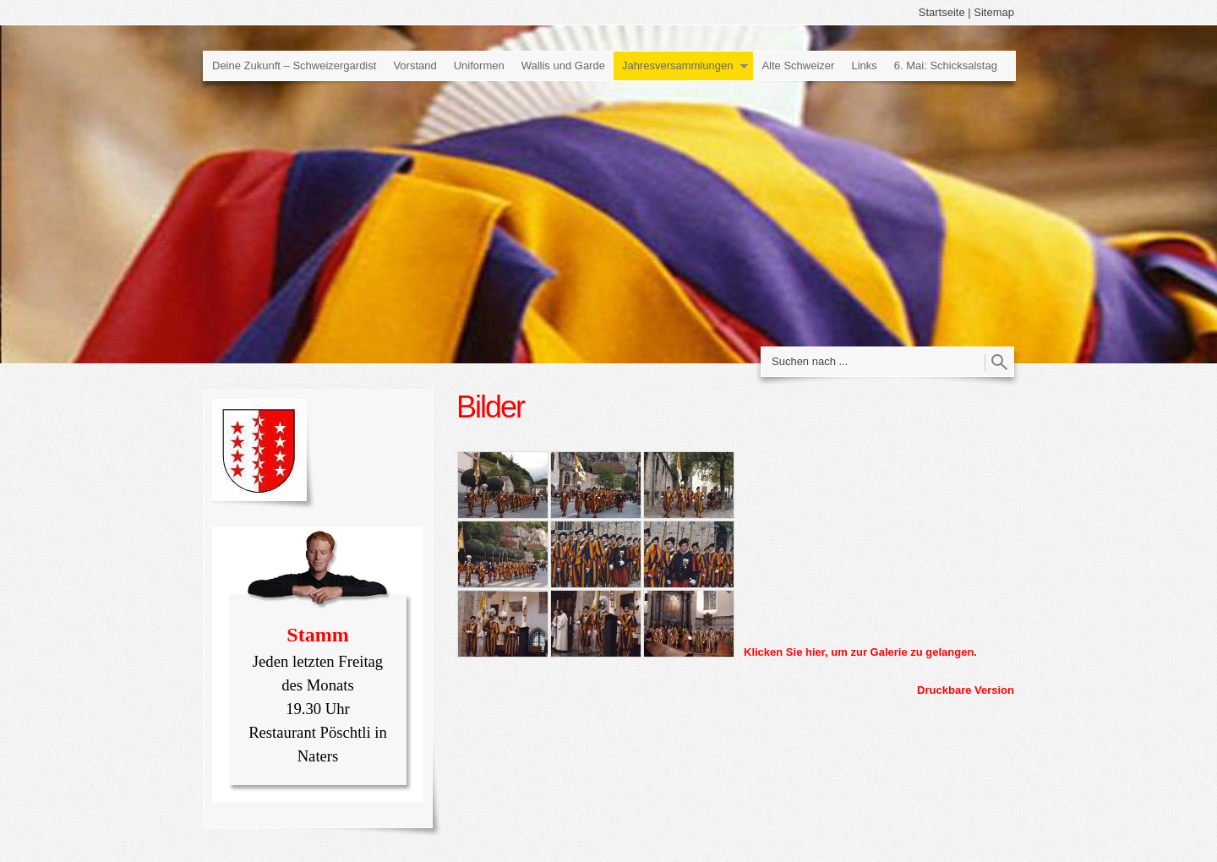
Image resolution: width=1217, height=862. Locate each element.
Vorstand (414, 65)
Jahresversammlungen (678, 65)
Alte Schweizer (797, 65)
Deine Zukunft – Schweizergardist (294, 65)
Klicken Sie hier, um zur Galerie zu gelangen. (860, 652)
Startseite (942, 12)
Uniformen (479, 65)
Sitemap (994, 12)
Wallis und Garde (563, 65)
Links (863, 65)
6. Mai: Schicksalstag (945, 65)
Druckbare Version (965, 690)
